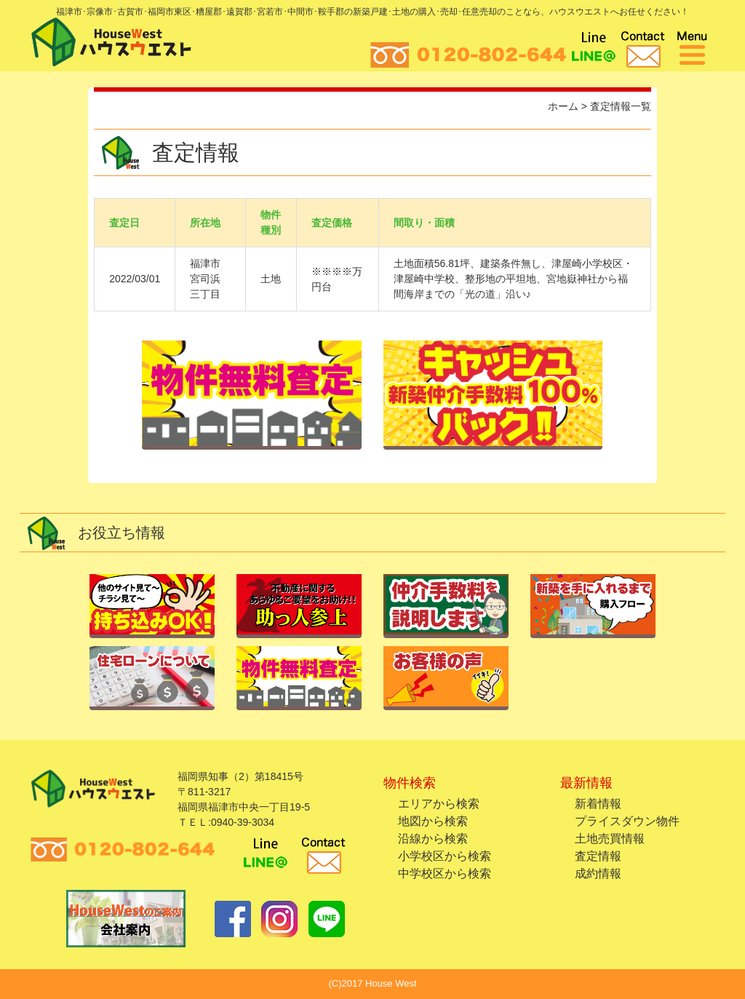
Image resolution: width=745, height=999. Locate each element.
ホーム (563, 106)
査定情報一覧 (620, 106)
